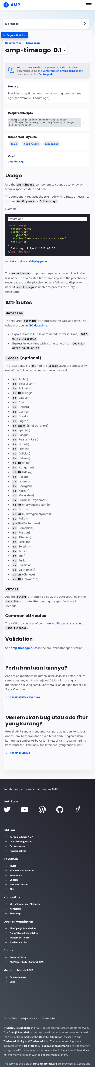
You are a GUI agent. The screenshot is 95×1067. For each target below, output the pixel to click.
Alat (9, 889)
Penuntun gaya (15, 977)
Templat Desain (16, 884)
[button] (88, 4)
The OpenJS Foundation (20, 928)
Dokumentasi (13, 43)
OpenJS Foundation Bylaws (22, 933)
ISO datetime (38, 325)
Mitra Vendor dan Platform (22, 904)
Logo (10, 981)
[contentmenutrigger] (45, 24)
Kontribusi (13, 908)
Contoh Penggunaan (18, 841)
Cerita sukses (15, 846)
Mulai (10, 865)
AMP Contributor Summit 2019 (24, 961)
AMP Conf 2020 (15, 957)
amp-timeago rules (24, 648)
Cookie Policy (49, 1018)
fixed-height (31, 143)
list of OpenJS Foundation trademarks (46, 1045)
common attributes (52, 623)
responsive (51, 143)
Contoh (11, 879)
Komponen (33, 43)
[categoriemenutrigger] (14, 35)
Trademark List (16, 942)
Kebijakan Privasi (29, 1018)
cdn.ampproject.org (45, 1063)
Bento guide (46, 74)
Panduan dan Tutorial (19, 870)
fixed (14, 143)
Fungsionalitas (15, 850)
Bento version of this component (63, 70)
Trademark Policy (17, 937)
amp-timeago (16, 161)
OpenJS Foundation (18, 1027)
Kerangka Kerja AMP (19, 836)
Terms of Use (10, 1018)
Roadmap (13, 913)
